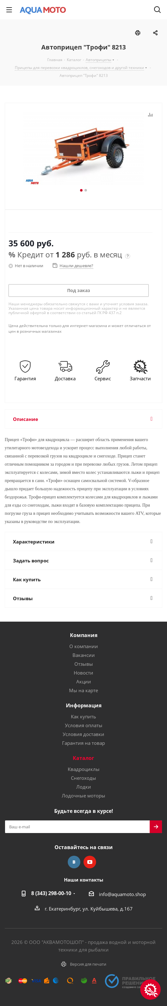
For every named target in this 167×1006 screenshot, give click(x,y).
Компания (83, 635)
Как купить (83, 716)
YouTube (90, 862)
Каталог (83, 758)
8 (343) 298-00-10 (51, 893)
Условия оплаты (83, 725)
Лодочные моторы (83, 795)
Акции (83, 681)
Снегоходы (83, 778)
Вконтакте (74, 862)
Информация (83, 705)
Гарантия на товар (83, 743)
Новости (83, 673)
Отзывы (83, 664)
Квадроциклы (84, 769)
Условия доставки (83, 734)
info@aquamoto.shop (122, 894)
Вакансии (83, 655)
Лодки (83, 787)
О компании (83, 646)
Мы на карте (83, 690)
